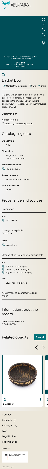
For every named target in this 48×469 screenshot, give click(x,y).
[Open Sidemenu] (43, 5)
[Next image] (43, 347)
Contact (6, 414)
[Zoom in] (43, 30)
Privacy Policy (9, 425)
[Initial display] (43, 24)
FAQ (4, 430)
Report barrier (9, 441)
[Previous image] (37, 347)
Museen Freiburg (10, 119)
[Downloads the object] (43, 43)
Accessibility (9, 419)
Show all (40, 337)
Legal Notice (9, 436)
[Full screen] (43, 19)
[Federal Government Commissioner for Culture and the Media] (15, 457)
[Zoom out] (43, 35)
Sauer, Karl (10, 282)
